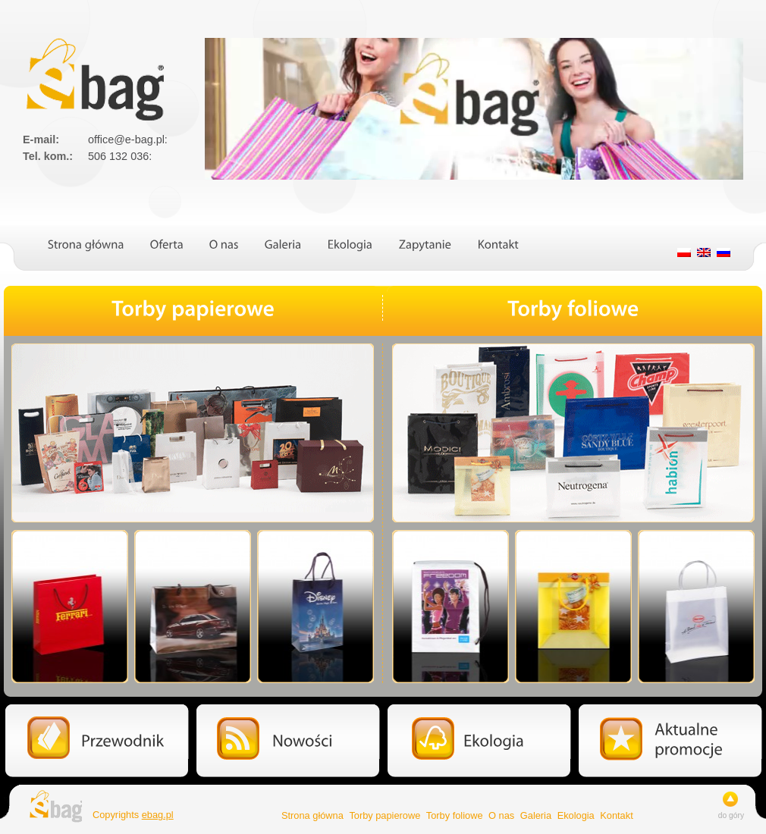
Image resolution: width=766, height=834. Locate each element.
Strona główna (312, 815)
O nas (501, 815)
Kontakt (616, 815)
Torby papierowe (384, 815)
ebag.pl (158, 814)
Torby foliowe (454, 815)
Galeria (535, 815)
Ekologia (576, 815)
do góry (731, 815)
